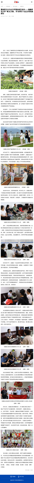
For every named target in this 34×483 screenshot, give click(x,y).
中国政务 (8, 6)
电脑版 (13, 476)
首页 (2, 6)
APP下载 (22, 476)
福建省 (22, 6)
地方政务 (15, 6)
